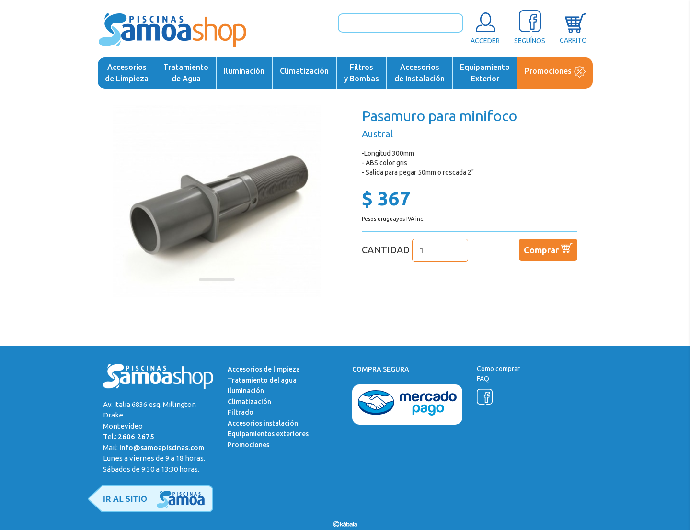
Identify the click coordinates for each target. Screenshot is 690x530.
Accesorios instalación (263, 423)
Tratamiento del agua (262, 380)
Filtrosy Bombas (361, 73)
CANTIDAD (415, 249)
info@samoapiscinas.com (161, 447)
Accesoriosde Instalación (419, 73)
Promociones (555, 72)
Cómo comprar (498, 368)
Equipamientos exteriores (268, 434)
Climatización (304, 71)
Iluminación (244, 71)
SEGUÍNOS (529, 27)
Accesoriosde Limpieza (127, 73)
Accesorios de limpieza (264, 369)
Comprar (548, 248)
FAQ (483, 379)
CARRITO (573, 26)
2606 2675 (136, 436)
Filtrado (240, 412)
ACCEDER (485, 27)
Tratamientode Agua (185, 73)
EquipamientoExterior (485, 73)
